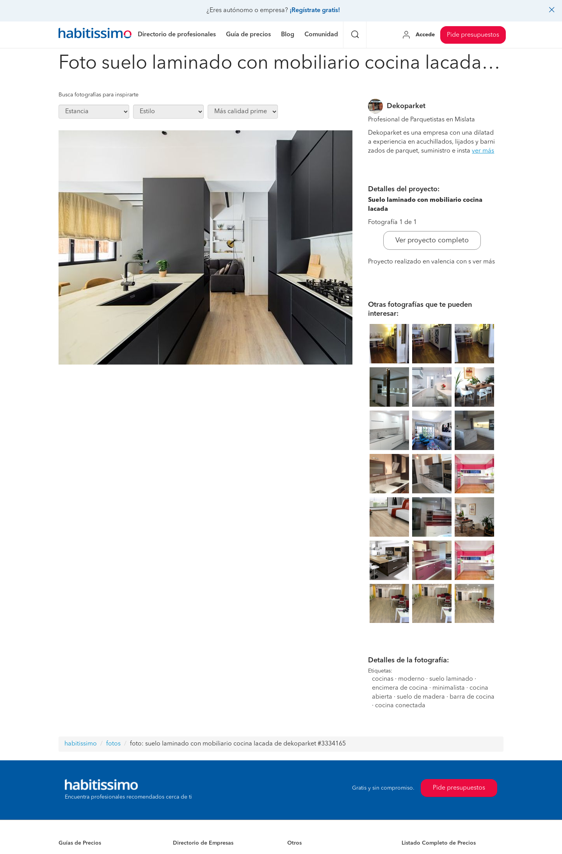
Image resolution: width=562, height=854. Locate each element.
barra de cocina (472, 697)
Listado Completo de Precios (439, 843)
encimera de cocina (400, 688)
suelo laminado (451, 679)
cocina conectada (400, 706)
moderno (411, 679)
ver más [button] (483, 151)
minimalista (448, 688)
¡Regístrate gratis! (315, 10)
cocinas (382, 679)
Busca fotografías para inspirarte (99, 95)
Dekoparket (406, 106)
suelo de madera (421, 697)
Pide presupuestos (473, 35)
